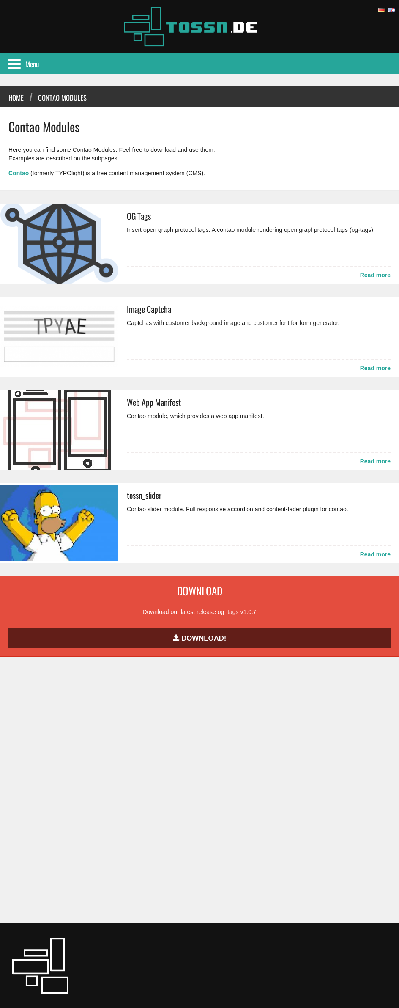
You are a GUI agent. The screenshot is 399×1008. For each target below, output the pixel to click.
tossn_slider (144, 495)
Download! (200, 638)
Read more (375, 275)
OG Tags (139, 216)
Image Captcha (149, 309)
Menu (23, 64)
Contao (18, 173)
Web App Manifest (154, 402)
